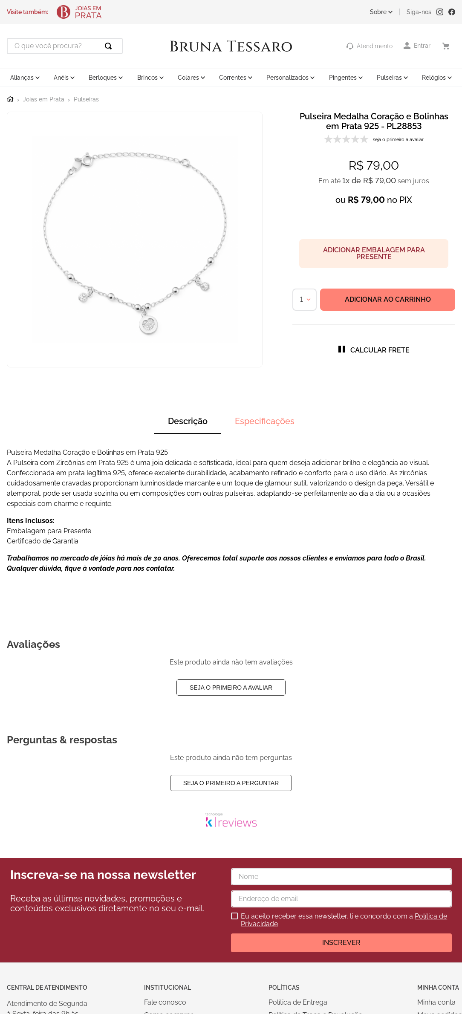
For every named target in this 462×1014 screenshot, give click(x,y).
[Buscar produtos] (110, 46)
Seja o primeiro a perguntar (231, 783)
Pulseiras (86, 99)
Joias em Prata (43, 99)
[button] (373, 350)
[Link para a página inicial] (10, 99)
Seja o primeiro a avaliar (231, 687)
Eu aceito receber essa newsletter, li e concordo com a (344, 920)
